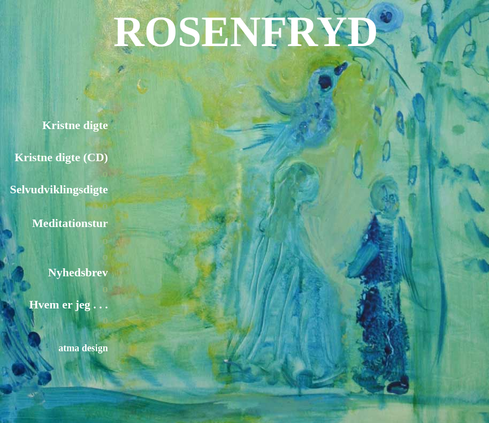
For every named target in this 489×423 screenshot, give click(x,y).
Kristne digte (75, 125)
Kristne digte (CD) (61, 157)
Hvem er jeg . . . (68, 304)
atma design (83, 348)
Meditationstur (70, 223)
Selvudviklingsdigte (59, 189)
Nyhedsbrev (78, 272)
